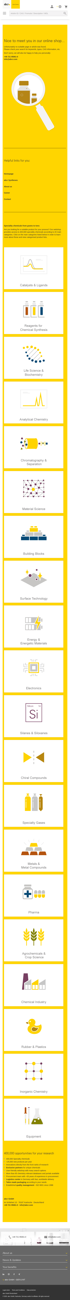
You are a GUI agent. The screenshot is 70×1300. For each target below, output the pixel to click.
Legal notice (6, 1290)
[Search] (65, 13)
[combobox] (38, 13)
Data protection (31, 1290)
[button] (59, 6)
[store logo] (11, 4)
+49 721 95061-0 (19, 1237)
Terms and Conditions (18, 1290)
